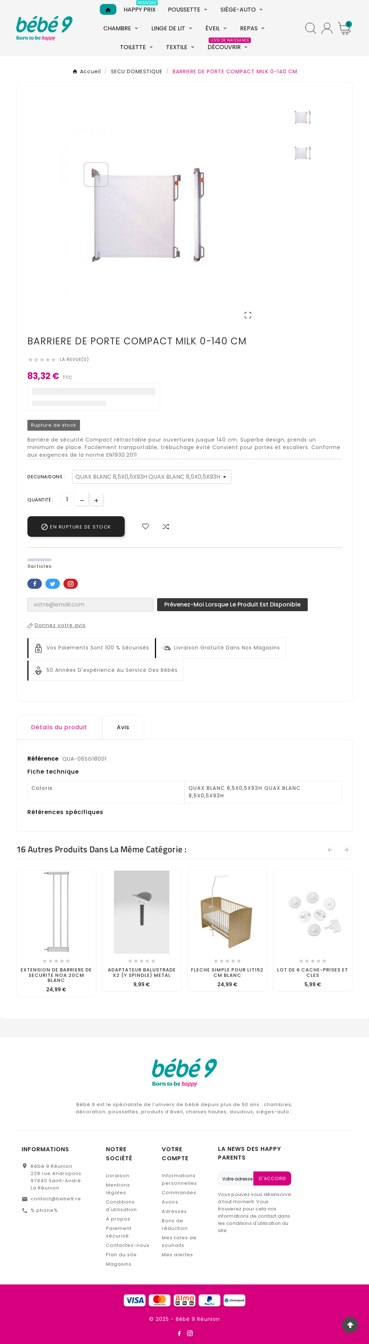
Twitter (52, 584)
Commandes (179, 1192)
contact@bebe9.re (56, 1198)
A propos (118, 1218)
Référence (43, 758)
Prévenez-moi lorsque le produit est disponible (232, 604)
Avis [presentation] (123, 727)
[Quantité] (67, 499)
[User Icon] (327, 28)
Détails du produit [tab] (59, 727)
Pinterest (70, 584)
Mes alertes (177, 1254)
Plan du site (121, 1254)
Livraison (117, 1175)
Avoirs (170, 1202)
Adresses (174, 1211)
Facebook (34, 584)
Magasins (119, 1264)
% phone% (44, 1210)
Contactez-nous (128, 1245)
